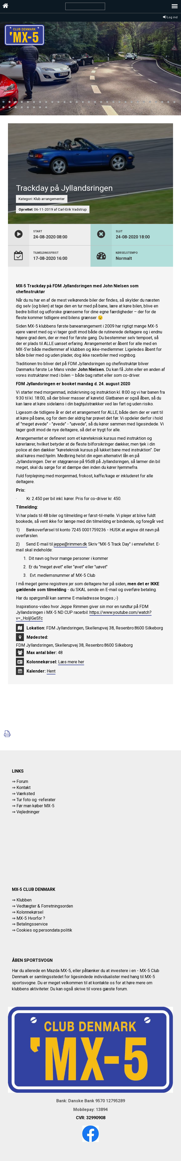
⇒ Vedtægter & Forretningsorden (42, 906)
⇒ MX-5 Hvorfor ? (28, 918)
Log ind (170, 17)
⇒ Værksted (23, 793)
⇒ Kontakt (21, 787)
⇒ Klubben (22, 900)
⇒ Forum (20, 781)
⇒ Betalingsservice (30, 924)
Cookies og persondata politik (44, 930)
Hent (51, 671)
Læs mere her (71, 661)
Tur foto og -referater (35, 799)
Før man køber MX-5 (35, 805)
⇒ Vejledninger (26, 811)
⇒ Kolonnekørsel (27, 912)
